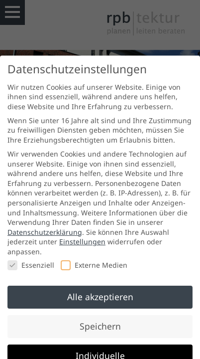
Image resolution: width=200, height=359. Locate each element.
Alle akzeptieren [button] (100, 302)
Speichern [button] (100, 331)
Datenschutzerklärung (44, 236)
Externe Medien (94, 269)
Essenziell (30, 269)
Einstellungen (82, 246)
